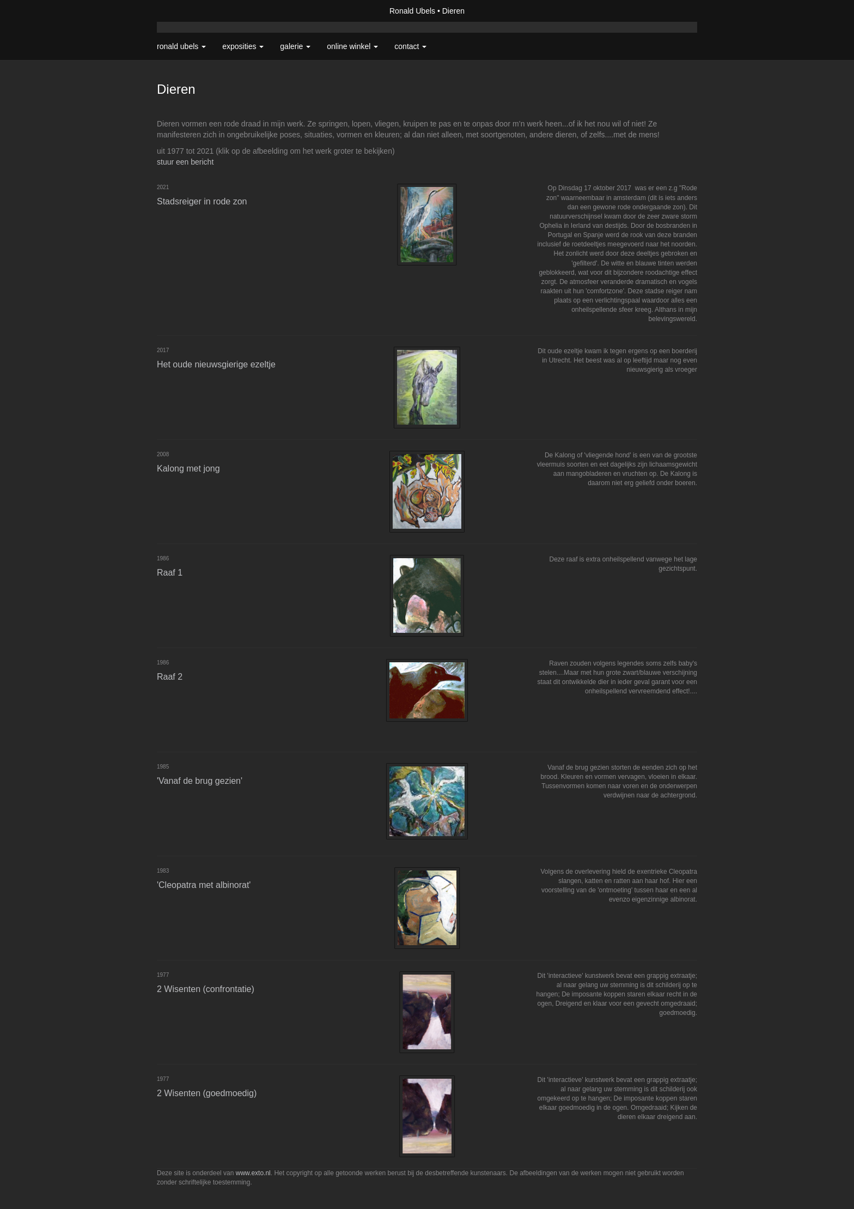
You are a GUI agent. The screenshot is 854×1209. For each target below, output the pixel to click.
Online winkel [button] (352, 46)
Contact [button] (410, 46)
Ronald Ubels (412, 11)
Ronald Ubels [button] (181, 46)
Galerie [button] (295, 46)
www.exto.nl (253, 1173)
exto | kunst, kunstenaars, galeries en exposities (187, 11)
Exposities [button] (243, 46)
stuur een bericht (185, 162)
